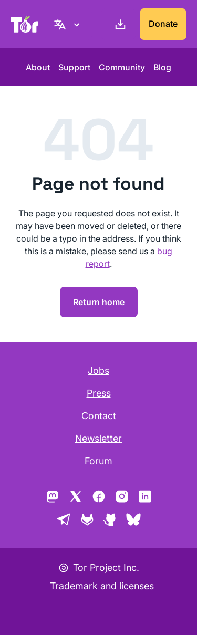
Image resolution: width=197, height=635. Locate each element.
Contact (98, 415)
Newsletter (98, 438)
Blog (162, 67)
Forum (98, 460)
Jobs (98, 370)
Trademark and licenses (102, 585)
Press (99, 393)
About (38, 67)
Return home (99, 302)
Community (122, 67)
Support (74, 67)
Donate (163, 23)
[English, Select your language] (68, 24)
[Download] (118, 24)
